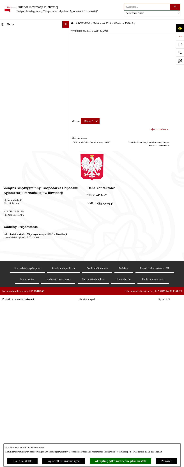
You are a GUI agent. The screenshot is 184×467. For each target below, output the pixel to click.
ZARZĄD (6, 57)
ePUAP (5, 78)
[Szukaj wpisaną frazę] (175, 7)
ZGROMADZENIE (11, 51)
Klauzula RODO (22, 461)
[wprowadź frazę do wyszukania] (147, 7)
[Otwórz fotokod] (180, 60)
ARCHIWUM (8, 84)
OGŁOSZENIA (9, 71)
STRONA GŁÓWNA (12, 31)
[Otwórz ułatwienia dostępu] (180, 28)
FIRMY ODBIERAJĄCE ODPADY (20, 64)
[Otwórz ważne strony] (180, 44)
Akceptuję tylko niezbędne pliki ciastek (120, 461)
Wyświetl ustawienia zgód (64, 461)
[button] (66, 31)
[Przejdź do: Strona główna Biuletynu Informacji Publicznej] (72, 23)
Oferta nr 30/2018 (123, 23)
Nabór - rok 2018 (102, 23)
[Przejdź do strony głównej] (51, 9)
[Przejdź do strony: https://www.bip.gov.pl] (180, 36)
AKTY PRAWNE (10, 44)
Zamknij (166, 461)
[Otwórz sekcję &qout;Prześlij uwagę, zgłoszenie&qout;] (180, 52)
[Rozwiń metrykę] (90, 121)
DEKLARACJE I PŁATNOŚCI (17, 37)
